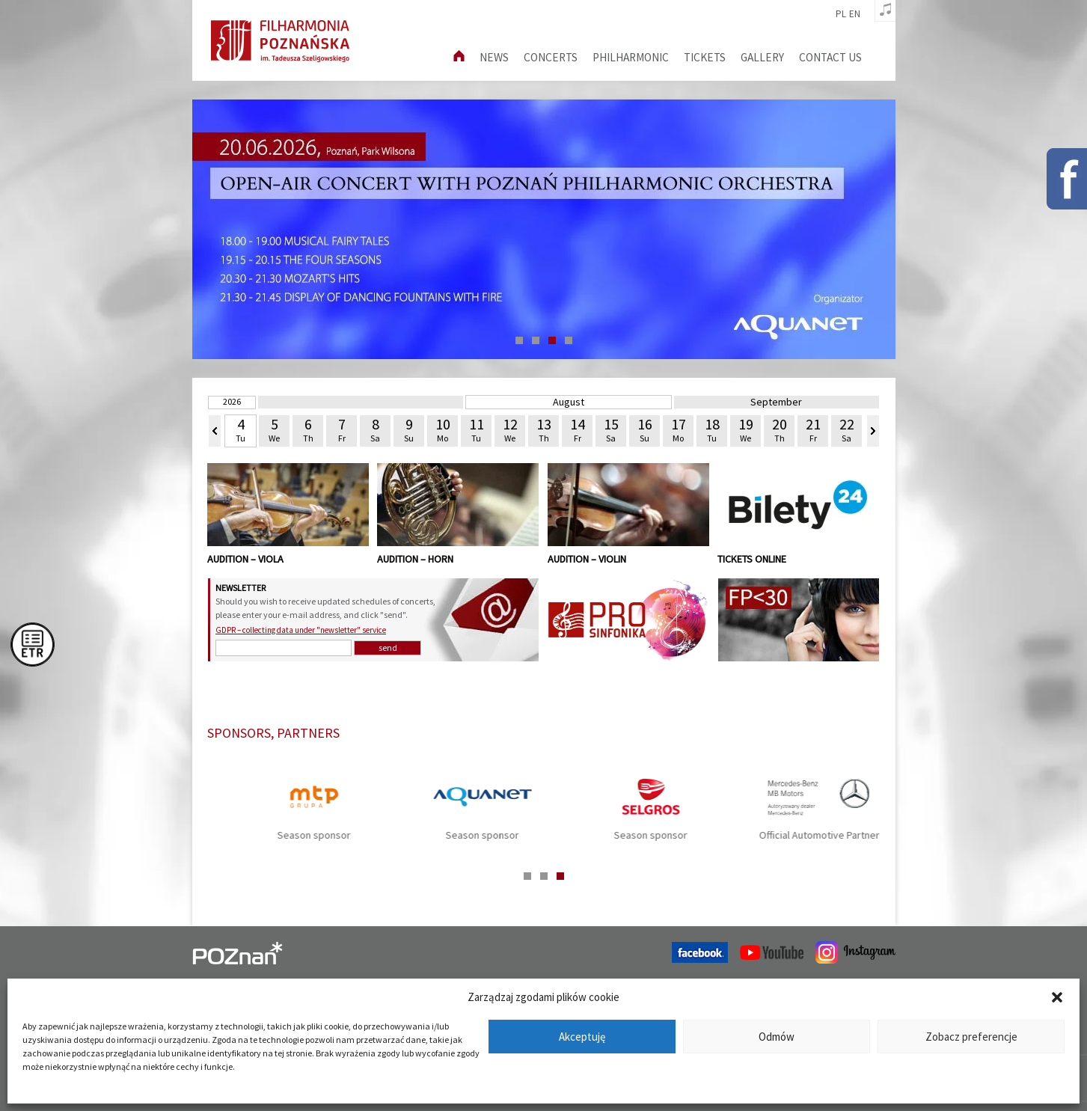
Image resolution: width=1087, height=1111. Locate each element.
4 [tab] (568, 340)
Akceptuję (582, 1036)
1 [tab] (519, 340)
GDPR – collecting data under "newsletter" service (300, 630)
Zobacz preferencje (971, 1036)
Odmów (776, 1036)
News (494, 57)
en (854, 14)
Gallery (762, 57)
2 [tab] (535, 340)
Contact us (830, 57)
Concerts (551, 57)
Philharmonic (631, 57)
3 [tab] (552, 340)
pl (841, 14)
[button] (1057, 997)
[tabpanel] (543, 229)
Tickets (705, 57)
